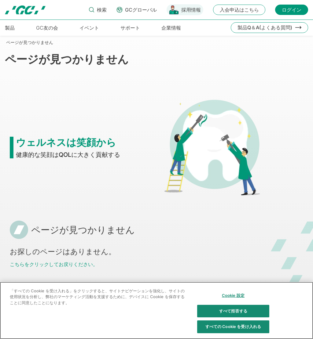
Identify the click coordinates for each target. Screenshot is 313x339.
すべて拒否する (233, 318)
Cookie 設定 (233, 302)
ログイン (291, 10)
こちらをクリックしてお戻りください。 (54, 264)
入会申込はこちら (239, 10)
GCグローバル (141, 10)
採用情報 (191, 10)
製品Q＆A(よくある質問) (265, 27)
